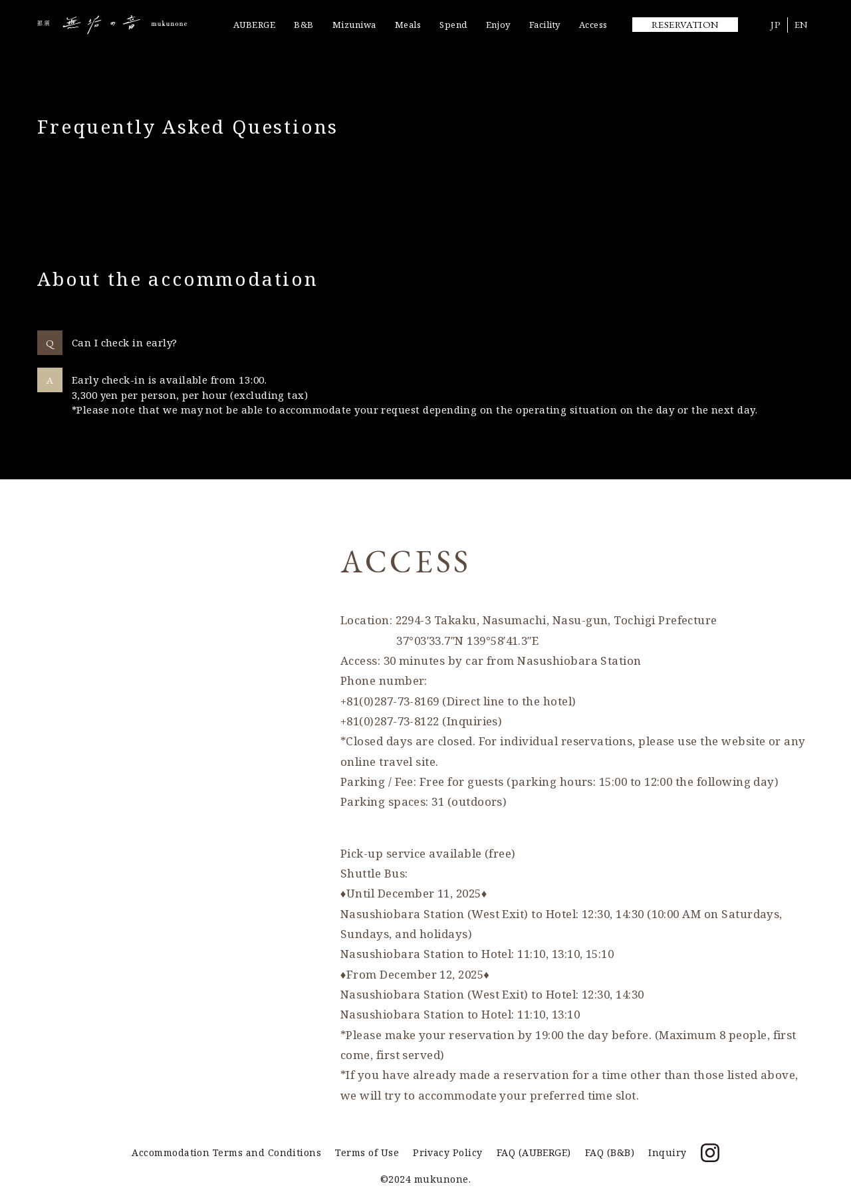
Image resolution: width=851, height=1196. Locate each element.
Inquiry (667, 1152)
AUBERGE (254, 25)
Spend (453, 25)
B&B (303, 25)
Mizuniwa (354, 25)
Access (593, 25)
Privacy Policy (448, 1152)
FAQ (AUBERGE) (534, 1152)
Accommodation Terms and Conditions (226, 1152)
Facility (544, 25)
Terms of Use (367, 1152)
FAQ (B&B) (609, 1152)
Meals (408, 25)
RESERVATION (685, 24)
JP (776, 24)
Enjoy (498, 25)
